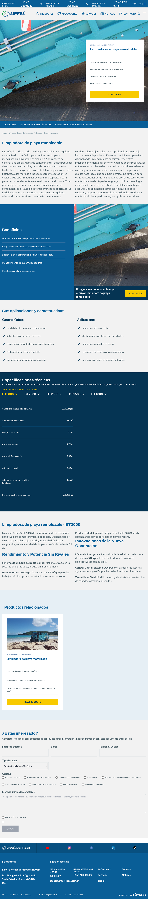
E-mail (54, 746)
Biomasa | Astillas (12, 777)
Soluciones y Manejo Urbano (44, 784)
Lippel (101, 880)
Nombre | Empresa (12, 746)
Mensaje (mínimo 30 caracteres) (18, 791)
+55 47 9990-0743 (124, 3)
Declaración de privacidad (15, 817)
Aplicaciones (104, 869)
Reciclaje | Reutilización (15, 784)
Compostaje (92, 777)
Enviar (10, 828)
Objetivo (6, 773)
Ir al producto (32, 702)
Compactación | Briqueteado (39, 777)
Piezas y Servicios (70, 784)
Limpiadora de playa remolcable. (46, 133)
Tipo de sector (9, 760)
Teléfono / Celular (108, 746)
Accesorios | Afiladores (94, 784)
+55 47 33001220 (77, 3)
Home (4, 133)
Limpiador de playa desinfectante (21, 133)
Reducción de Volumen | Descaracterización (123, 777)
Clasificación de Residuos (69, 777)
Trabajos (126, 869)
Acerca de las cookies (74, 895)
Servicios (102, 874)
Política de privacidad (48, 895)
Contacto (115, 94)
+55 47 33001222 (31, 3)
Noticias (126, 874)
